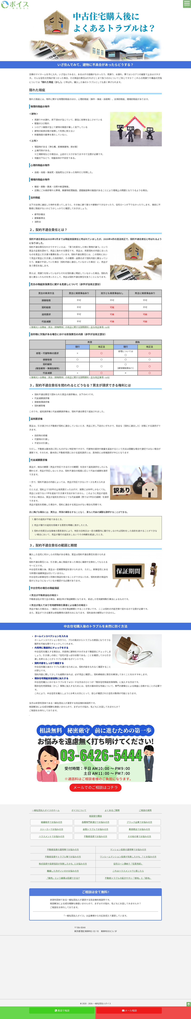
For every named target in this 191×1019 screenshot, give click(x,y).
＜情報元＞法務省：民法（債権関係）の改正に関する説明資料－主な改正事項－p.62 (69, 377)
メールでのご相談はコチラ (95, 787)
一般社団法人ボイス (102, 1003)
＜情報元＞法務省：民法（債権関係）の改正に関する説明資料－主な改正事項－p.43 (69, 327)
